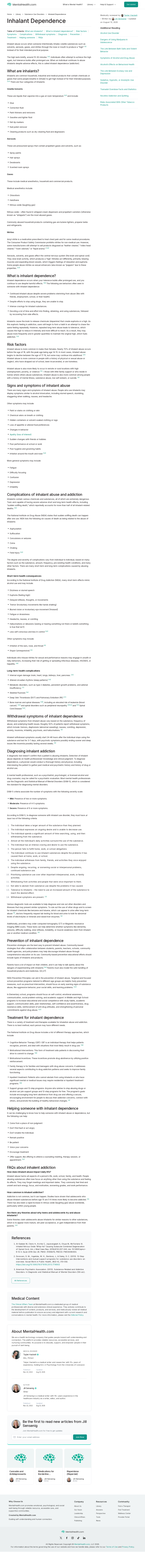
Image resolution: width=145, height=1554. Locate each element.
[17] (65, 697)
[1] (68, 705)
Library (90, 4)
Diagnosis (62, 34)
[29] (45, 967)
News (98, 1521)
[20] (21, 552)
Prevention (75, 34)
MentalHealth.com (82, 1544)
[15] (77, 705)
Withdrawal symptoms (45, 34)
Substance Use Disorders (34, 14)
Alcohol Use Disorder (109, 33)
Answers (99, 1510)
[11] (41, 371)
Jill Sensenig (28, 1388)
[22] (75, 987)
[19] (17, 663)
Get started (131, 4)
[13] (17, 336)
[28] (41, 702)
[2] (69, 1100)
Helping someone (27, 37)
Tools (98, 1517)
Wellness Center (124, 1513)
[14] (27, 692)
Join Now (80, 1437)
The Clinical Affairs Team (22, 1304)
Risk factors (81, 31)
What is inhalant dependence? (59, 31)
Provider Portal (123, 1517)
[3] (46, 896)
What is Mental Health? (73, 4)
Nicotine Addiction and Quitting (114, 96)
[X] (61, 1538)
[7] (23, 687)
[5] (85, 46)
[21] (84, 355)
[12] (23, 1159)
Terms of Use (112, 1547)
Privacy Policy (128, 1547)
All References (20, 1281)
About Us (77, 1506)
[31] (48, 57)
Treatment (11, 37)
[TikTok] (78, 1538)
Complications (26, 34)
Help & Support (106, 4)
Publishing (78, 1521)
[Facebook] (66, 1538)
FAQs (40, 37)
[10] (15, 508)
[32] (70, 705)
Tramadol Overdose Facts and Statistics (118, 89)
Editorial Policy (77, 1315)
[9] (62, 730)
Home (9, 14)
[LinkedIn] (84, 1538)
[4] (14, 913)
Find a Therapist (124, 1506)
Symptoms (12, 34)
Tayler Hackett (29, 1354)
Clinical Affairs (79, 1517)
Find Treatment (124, 1510)
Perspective (100, 1513)
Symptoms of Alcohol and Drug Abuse (117, 58)
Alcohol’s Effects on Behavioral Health (117, 64)
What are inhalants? (34, 31)
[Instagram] (72, 1538)
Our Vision (78, 1510)
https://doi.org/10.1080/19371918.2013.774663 (38, 1264)
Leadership (78, 1513)
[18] (82, 1045)
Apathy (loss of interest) (20, 434)
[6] (45, 645)
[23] (8, 81)
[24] (44, 453)
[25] (65, 95)
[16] (44, 283)
